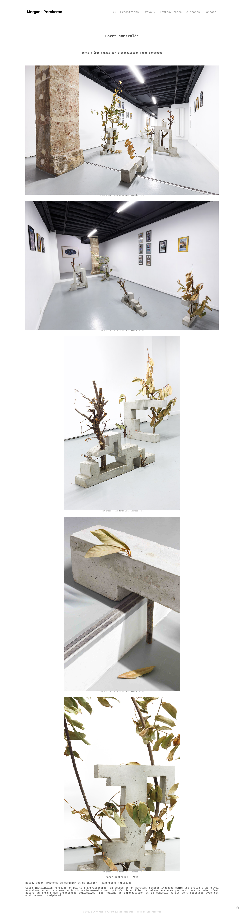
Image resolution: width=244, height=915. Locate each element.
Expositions (129, 12)
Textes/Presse (171, 12)
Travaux (149, 12)
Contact (210, 12)
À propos (193, 12)
